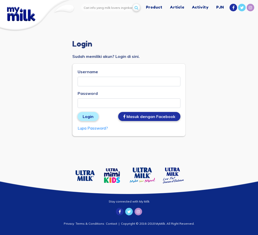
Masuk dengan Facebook (149, 116)
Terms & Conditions (90, 223)
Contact (111, 223)
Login (88, 116)
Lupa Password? (93, 128)
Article (177, 7)
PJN (220, 7)
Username (88, 71)
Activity (200, 7)
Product (154, 7)
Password (88, 93)
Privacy (69, 223)
